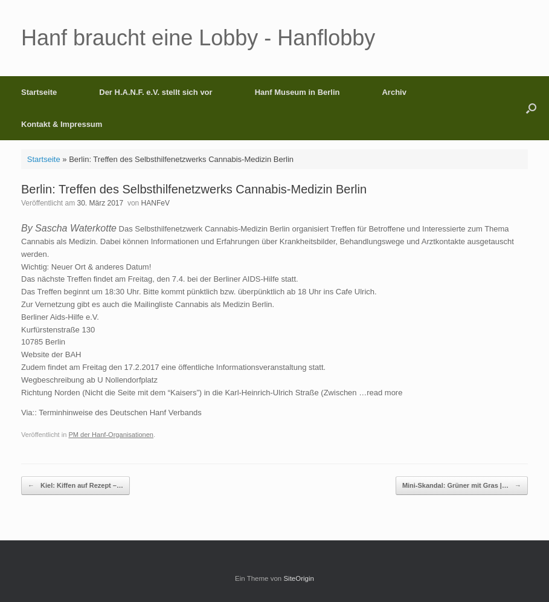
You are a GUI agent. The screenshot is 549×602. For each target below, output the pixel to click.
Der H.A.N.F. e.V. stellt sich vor (155, 92)
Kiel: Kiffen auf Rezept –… (75, 486)
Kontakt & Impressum (61, 124)
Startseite (39, 92)
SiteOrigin (298, 578)
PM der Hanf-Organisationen (110, 434)
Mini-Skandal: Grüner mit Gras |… (461, 486)
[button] (531, 108)
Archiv (394, 92)
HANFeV (155, 203)
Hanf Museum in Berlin (297, 92)
